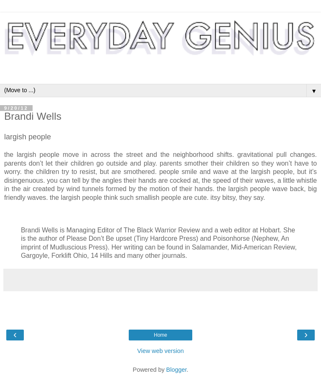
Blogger (176, 369)
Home (160, 335)
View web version (160, 351)
